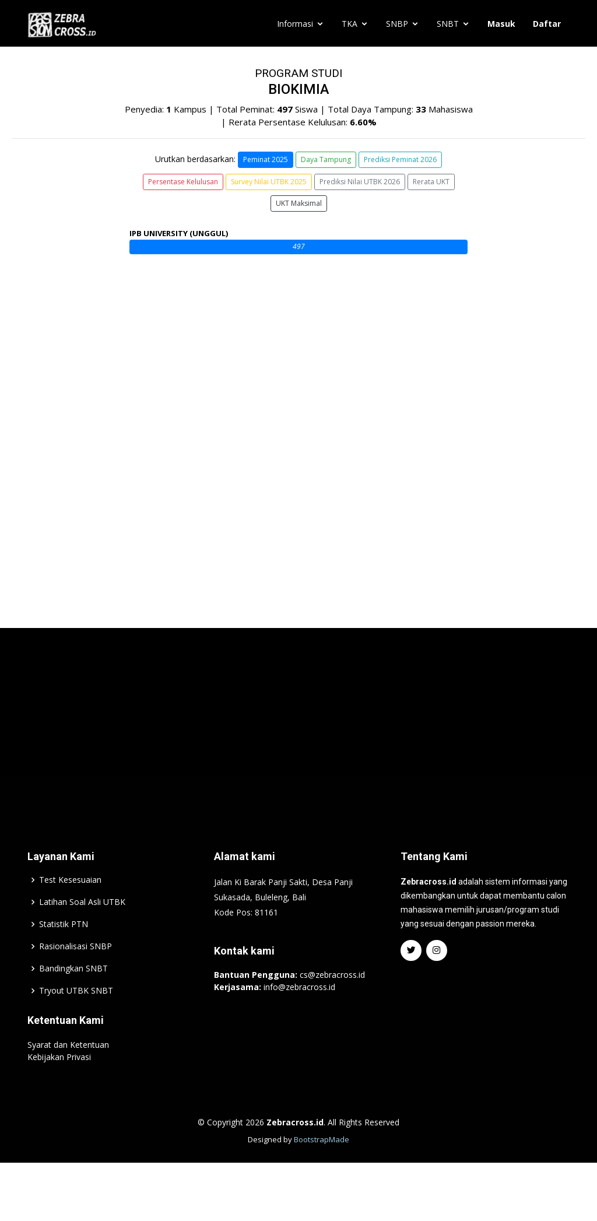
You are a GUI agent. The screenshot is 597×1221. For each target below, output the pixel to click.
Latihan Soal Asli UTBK (82, 931)
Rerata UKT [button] (431, 182)
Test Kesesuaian (70, 909)
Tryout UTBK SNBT (76, 1020)
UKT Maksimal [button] (299, 203)
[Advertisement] (298, 750)
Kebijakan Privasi (59, 1086)
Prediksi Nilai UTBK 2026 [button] (359, 182)
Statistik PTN (63, 953)
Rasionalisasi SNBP (75, 975)
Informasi (295, 23)
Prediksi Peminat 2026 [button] (400, 159)
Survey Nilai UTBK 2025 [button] (269, 182)
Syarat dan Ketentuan (68, 1073)
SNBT (448, 23)
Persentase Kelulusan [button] (183, 182)
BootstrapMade (321, 1168)
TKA (349, 23)
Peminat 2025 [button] (265, 159)
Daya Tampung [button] (326, 159)
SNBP (397, 23)
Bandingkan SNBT (73, 998)
